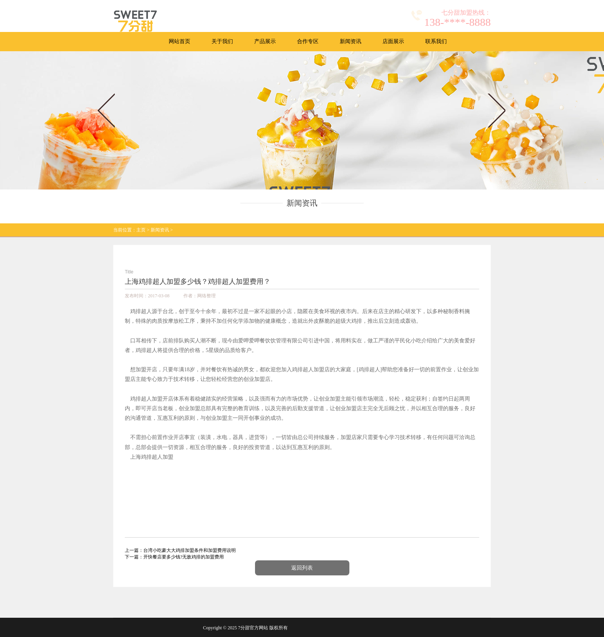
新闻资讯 (350, 41)
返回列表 (302, 568)
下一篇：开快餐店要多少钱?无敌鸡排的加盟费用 (174, 557)
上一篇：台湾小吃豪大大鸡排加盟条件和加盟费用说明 (180, 550)
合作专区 (308, 41)
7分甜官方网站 (253, 627)
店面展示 (393, 41)
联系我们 (436, 41)
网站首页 (179, 41)
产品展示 (265, 41)
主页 (141, 230)
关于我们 (222, 41)
